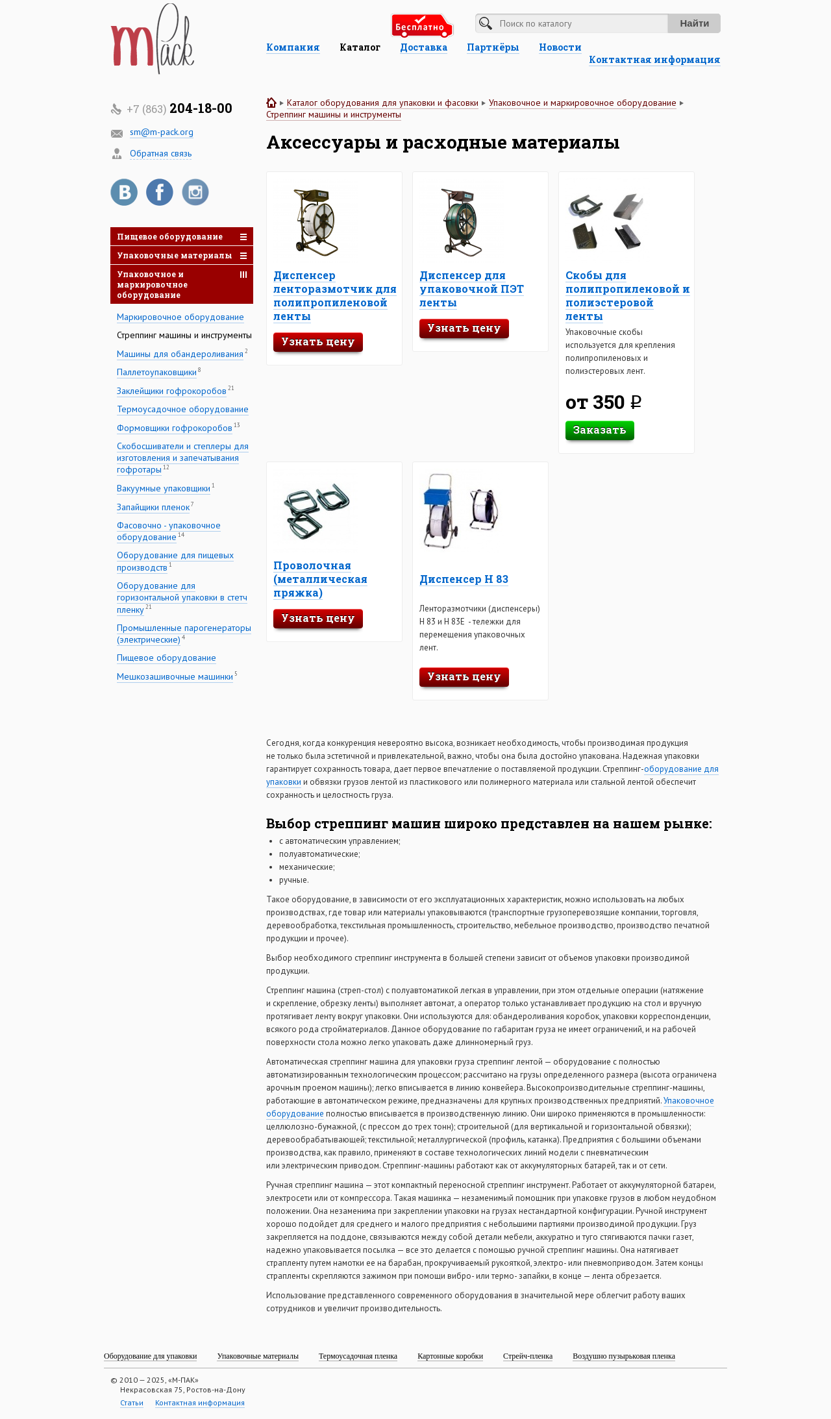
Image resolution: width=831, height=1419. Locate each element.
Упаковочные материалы (182, 255)
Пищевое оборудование (182, 236)
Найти (695, 23)
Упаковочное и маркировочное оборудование (182, 284)
